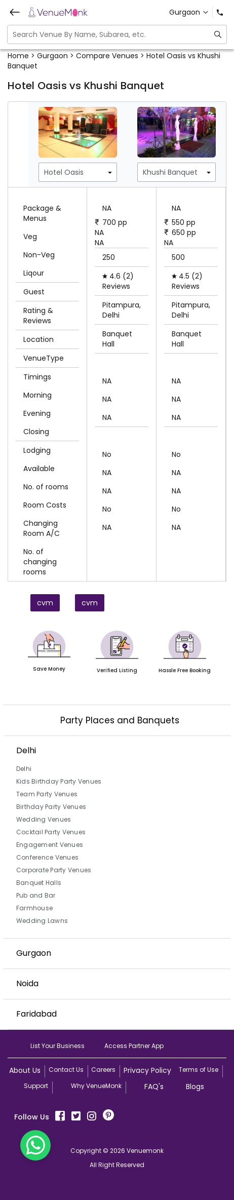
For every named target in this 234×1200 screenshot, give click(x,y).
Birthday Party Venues (51, 806)
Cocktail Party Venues (51, 832)
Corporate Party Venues (54, 870)
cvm (45, 603)
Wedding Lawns (42, 920)
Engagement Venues (49, 844)
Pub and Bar (36, 895)
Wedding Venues (43, 819)
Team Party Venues (46, 794)
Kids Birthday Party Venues (59, 781)
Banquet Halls (38, 882)
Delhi (23, 768)
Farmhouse (34, 908)
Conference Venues (47, 857)
